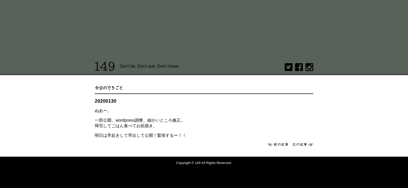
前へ (277, 144)
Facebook (299, 67)
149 (105, 66)
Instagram (309, 67)
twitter (288, 67)
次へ (302, 144)
